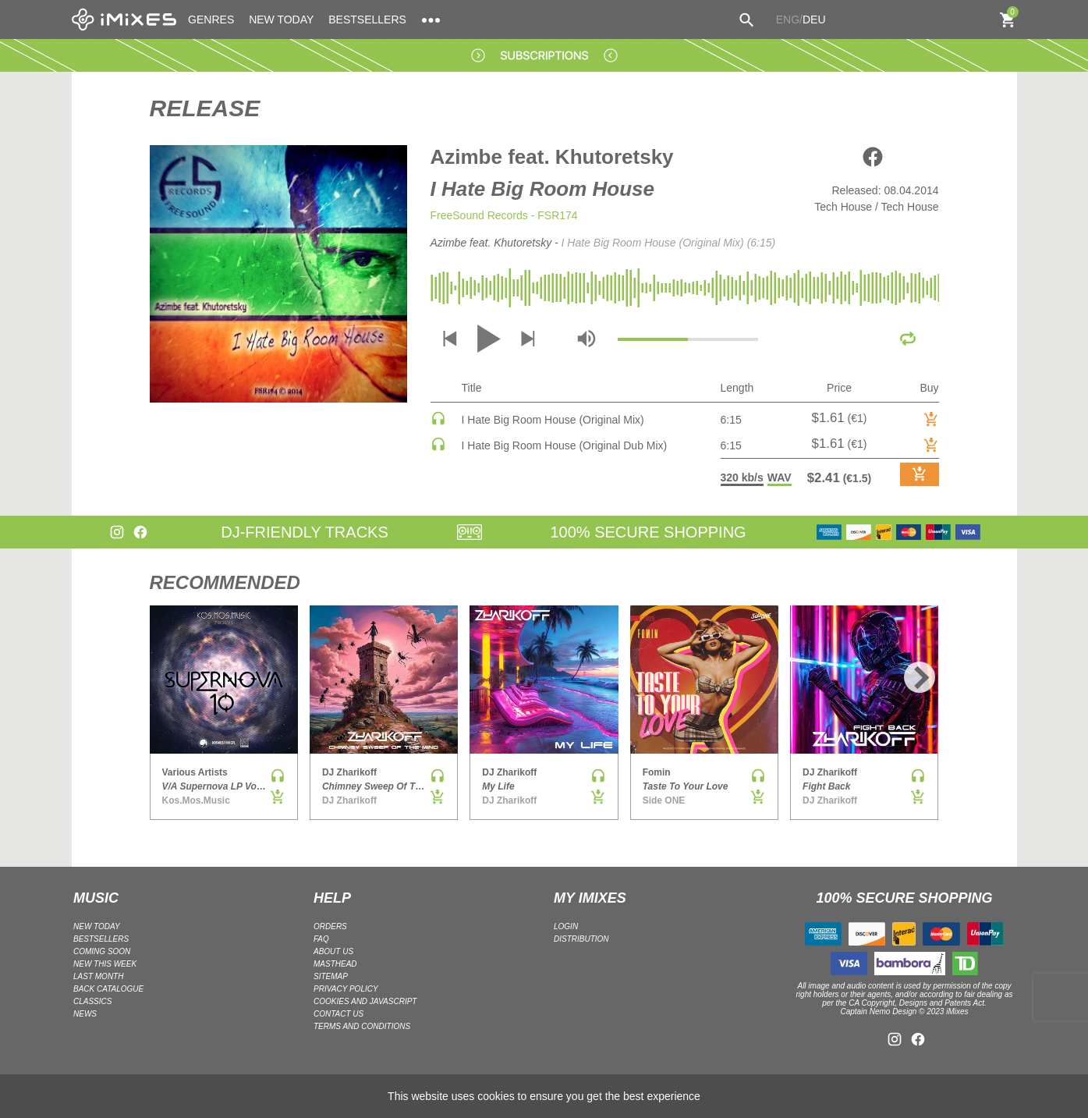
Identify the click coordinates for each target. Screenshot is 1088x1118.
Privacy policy (346, 989)
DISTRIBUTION (581, 939)
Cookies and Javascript (365, 1001)
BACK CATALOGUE (108, 989)
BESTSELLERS (367, 19)
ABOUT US (333, 951)
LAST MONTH (98, 976)
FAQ (321, 939)
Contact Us (338, 1014)
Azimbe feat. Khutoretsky (552, 157)
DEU (814, 19)
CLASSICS (92, 1001)
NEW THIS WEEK (104, 964)
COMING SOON (101, 951)
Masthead (335, 964)
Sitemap (331, 976)
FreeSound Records (479, 215)
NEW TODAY (281, 19)
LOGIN (566, 926)
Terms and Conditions (362, 1026)
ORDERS (330, 926)
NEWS (85, 1014)
